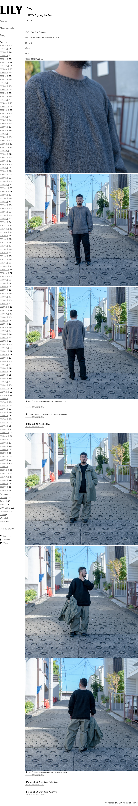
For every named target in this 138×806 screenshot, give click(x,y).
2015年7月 (4, 487)
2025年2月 (4, 96)
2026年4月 (4, 49)
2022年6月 (4, 205)
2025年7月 (4, 79)
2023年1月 (4, 181)
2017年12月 (4, 389)
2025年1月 (4, 100)
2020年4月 (4, 294)
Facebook (5, 539)
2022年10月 (4, 192)
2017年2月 (4, 423)
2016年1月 (4, 467)
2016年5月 (4, 453)
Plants (2, 515)
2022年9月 (4, 195)
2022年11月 (4, 188)
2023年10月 (4, 151)
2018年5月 (4, 372)
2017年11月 (4, 392)
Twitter (4, 543)
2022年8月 (4, 198)
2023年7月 (4, 161)
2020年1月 (4, 304)
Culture (2, 501)
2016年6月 (4, 450)
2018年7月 (4, 365)
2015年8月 (4, 484)
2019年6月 (4, 327)
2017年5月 (4, 412)
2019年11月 (4, 311)
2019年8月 (4, 321)
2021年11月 (4, 229)
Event (2, 504)
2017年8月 (4, 402)
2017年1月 (4, 426)
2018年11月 (4, 351)
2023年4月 (4, 171)
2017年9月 (4, 399)
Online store (7, 528)
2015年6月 (4, 491)
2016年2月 (4, 463)
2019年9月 (4, 317)
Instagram (5, 536)
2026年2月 (4, 56)
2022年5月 (4, 209)
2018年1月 (4, 385)
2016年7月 (4, 446)
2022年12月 (4, 185)
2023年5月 (4, 168)
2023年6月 (4, 164)
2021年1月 (4, 263)
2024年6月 (4, 124)
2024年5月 (4, 127)
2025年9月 (4, 73)
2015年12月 (4, 470)
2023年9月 (4, 154)
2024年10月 (4, 110)
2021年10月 (4, 232)
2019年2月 (4, 341)
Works (2, 518)
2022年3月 (4, 215)
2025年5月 (4, 86)
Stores (3, 21)
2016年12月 (4, 429)
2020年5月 (4, 290)
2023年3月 (4, 175)
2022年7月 (4, 202)
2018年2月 (4, 382)
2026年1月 (4, 59)
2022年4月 (4, 212)
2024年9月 (4, 113)
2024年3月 (4, 134)
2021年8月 (4, 239)
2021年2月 (4, 260)
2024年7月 (4, 120)
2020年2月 (4, 300)
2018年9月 (4, 358)
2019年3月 (4, 338)
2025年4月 (4, 90)
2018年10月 (4, 355)
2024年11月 (4, 107)
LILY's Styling (5, 508)
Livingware (4, 511)
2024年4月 (4, 130)
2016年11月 (4, 433)
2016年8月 (4, 443)
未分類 (2, 521)
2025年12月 (4, 62)
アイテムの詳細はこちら (34, 407)
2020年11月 (4, 270)
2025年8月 (4, 76)
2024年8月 (4, 117)
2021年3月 (4, 256)
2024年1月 (4, 141)
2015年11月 (4, 474)
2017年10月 (4, 395)
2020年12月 (4, 266)
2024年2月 (4, 137)
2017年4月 (4, 416)
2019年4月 (4, 334)
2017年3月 (4, 419)
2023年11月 (4, 147)
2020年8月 (4, 280)
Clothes (3, 498)
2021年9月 (4, 236)
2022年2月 (4, 219)
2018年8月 (4, 361)
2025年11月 (4, 66)
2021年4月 (4, 253)
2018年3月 (4, 378)
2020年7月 (4, 283)
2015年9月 (4, 480)
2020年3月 (4, 297)
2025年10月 (4, 69)
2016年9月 (4, 440)
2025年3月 (4, 93)
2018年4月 (4, 375)
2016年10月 (4, 436)
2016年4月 (4, 457)
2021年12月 (4, 226)
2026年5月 (4, 45)
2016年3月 (4, 460)
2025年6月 (4, 83)
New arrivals (7, 28)
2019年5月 (4, 331)
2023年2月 (4, 178)
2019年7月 (4, 324)
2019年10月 (4, 314)
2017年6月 (4, 409)
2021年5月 (4, 249)
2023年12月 (4, 144)
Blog (2, 35)
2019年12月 (4, 307)
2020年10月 (4, 273)
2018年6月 (4, 368)
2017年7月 (4, 406)
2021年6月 (4, 246)
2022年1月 (4, 222)
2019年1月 (4, 344)
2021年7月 (4, 243)
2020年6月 (4, 287)
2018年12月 (4, 348)
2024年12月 (4, 103)
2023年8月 (4, 158)
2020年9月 (4, 277)
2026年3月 (4, 52)
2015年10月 (4, 477)
